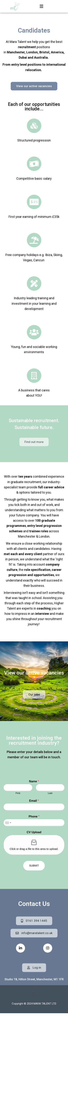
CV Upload (34, 832)
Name (34, 781)
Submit (34, 865)
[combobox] (8, 822)
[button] (41, 6)
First (18, 793)
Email (34, 800)
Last (50, 793)
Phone (34, 816)
